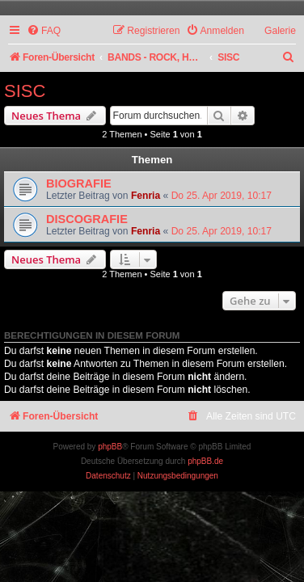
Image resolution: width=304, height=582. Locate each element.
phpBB (110, 446)
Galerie (280, 30)
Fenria (145, 195)
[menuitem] (44, 31)
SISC (24, 91)
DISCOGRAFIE (87, 219)
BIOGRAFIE (79, 183)
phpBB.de (205, 461)
